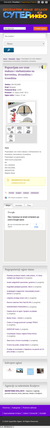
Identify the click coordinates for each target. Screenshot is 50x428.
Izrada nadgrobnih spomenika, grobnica (21, 282)
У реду (36, 225)
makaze (26, 193)
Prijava (33, 2)
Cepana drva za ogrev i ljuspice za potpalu (22, 311)
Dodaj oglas (40, 28)
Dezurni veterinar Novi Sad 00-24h (19, 302)
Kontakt (43, 413)
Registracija (25, 2)
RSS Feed (39, 2)
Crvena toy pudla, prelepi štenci (18, 345)
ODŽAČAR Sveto (13, 329)
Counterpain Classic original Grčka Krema (22, 334)
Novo (18, 59)
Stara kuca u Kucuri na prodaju (18, 340)
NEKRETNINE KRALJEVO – (15, 391)
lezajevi (18, 193)
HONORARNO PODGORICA (17, 307)
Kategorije (16, 408)
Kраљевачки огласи (12, 413)
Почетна (6, 408)
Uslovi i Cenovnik (30, 413)
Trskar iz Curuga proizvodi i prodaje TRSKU (22, 322)
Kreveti (11, 193)
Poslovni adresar (30, 408)
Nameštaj (12, 59)
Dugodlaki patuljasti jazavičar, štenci (19, 287)
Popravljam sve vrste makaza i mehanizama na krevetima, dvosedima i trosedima (19, 73)
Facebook (42, 2)
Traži (9, 50)
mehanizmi (35, 193)
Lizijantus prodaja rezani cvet (17, 298)
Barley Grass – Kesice (15, 318)
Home (5, 59)
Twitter (46, 2)
